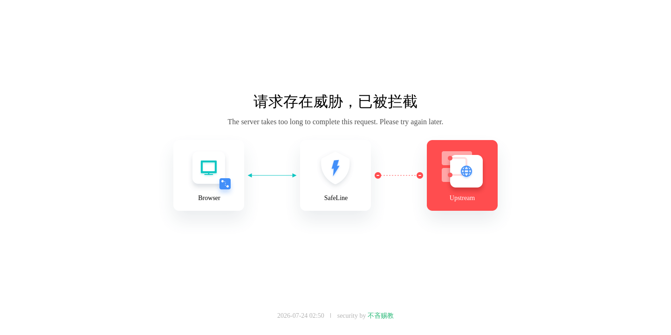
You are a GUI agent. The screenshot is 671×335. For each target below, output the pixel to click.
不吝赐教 (381, 315)
